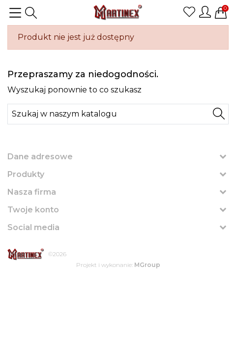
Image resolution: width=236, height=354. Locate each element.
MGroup (147, 264)
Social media (33, 227)
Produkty (25, 174)
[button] (31, 13)
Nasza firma (31, 192)
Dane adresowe (40, 156)
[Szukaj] (118, 114)
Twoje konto (33, 209)
